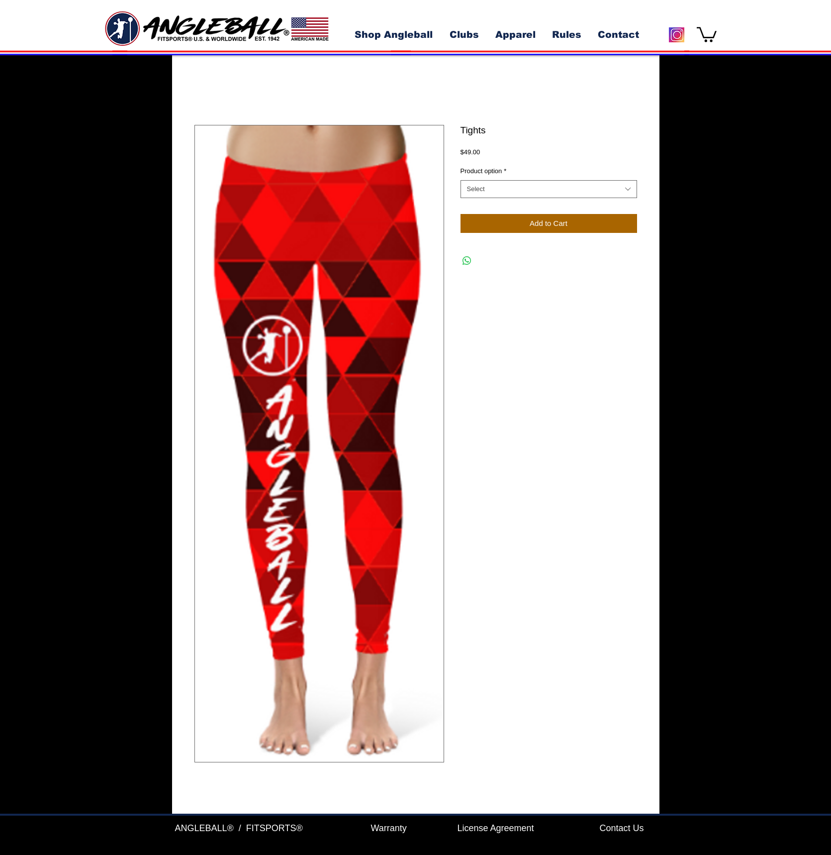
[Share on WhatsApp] (467, 261)
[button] (707, 33)
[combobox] (549, 189)
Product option (484, 171)
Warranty (389, 828)
